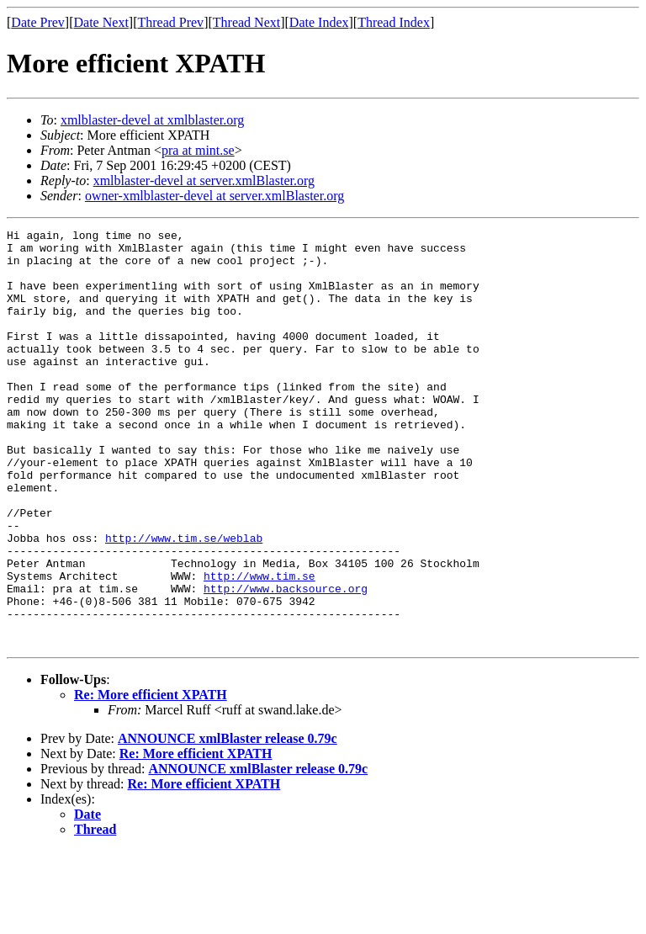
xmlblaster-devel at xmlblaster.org (152, 120)
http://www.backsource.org (286, 661)
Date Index (319, 22)
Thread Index (393, 22)
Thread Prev (170, 22)
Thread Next (246, 22)
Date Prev (38, 22)
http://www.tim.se (259, 646)
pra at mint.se (198, 150)
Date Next (101, 22)
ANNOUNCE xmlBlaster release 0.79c (227, 822)
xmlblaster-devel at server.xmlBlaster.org (204, 180)
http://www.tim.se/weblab (183, 600)
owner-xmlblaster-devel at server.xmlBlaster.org (214, 195)
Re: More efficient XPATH (150, 778)
